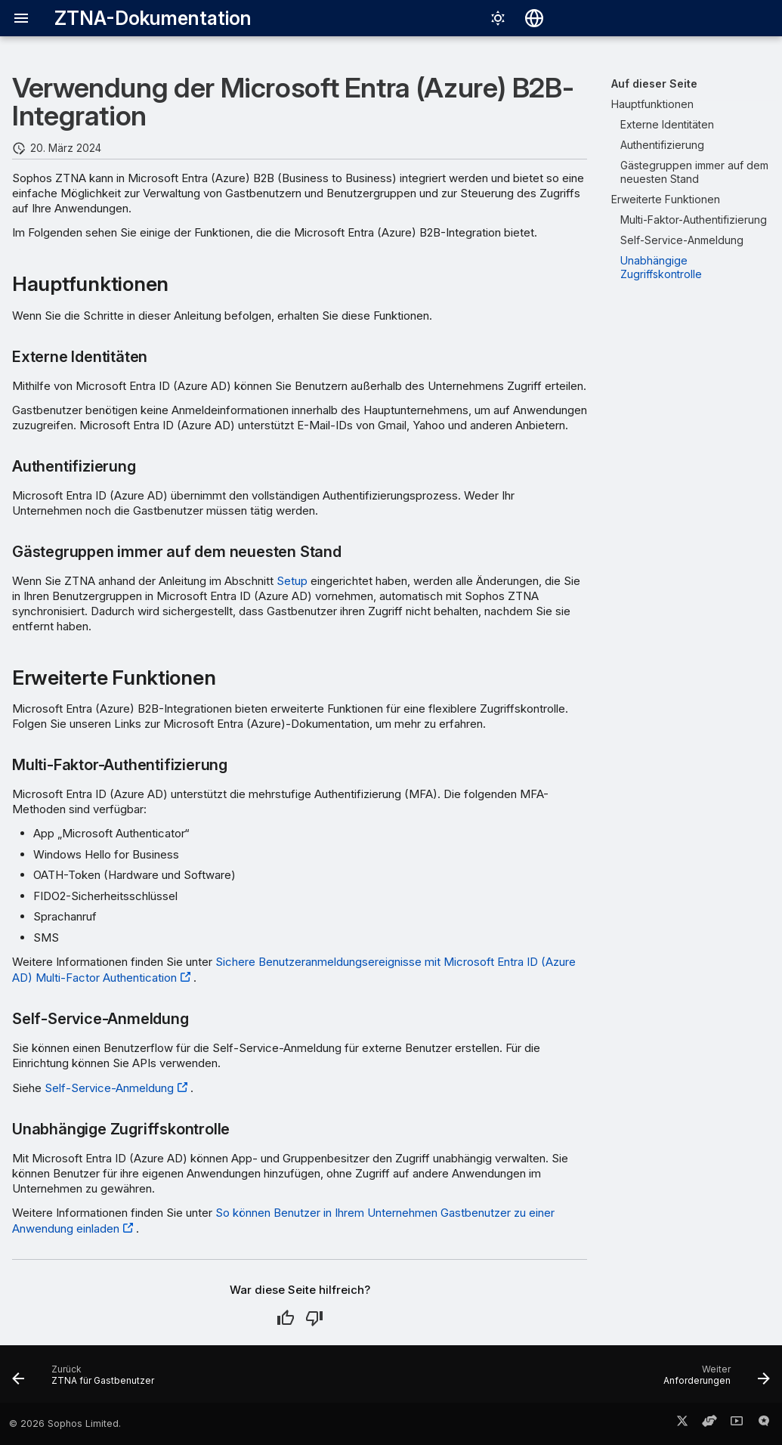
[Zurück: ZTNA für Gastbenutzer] (87, 1378)
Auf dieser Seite (654, 83)
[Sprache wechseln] (534, 18)
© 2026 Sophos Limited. (65, 1423)
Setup (292, 581)
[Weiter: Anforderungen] (713, 1378)
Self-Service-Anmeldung (109, 1088)
